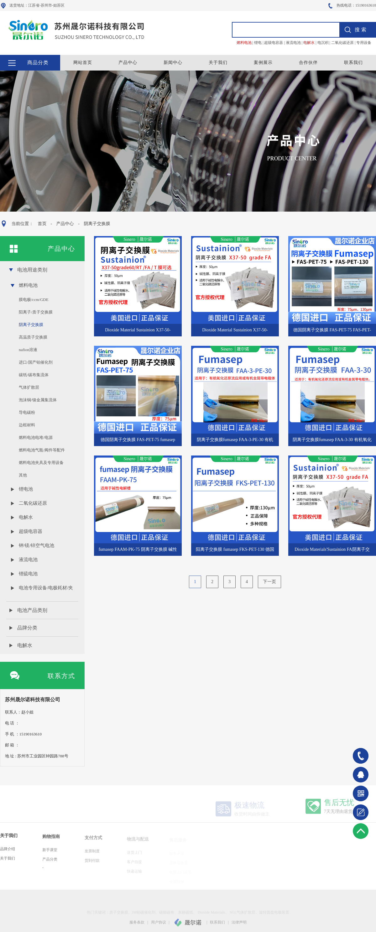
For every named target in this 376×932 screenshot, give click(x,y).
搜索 (361, 29)
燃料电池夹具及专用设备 (41, 462)
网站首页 (82, 62)
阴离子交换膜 (95, 223)
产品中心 (127, 62)
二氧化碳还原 (33, 503)
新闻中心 (173, 62)
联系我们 (353, 62)
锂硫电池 (28, 573)
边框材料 (27, 425)
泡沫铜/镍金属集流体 (38, 400)
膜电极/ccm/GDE (34, 299)
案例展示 (263, 62)
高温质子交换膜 (33, 337)
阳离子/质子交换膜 (36, 312)
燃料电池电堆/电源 (36, 437)
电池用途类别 (32, 269)
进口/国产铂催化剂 (36, 362)
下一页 (269, 584)
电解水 (26, 517)
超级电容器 (30, 531)
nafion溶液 (28, 349)
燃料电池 (28, 285)
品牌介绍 (7, 852)
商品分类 (38, 62)
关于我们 (218, 62)
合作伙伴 (308, 62)
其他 (23, 475)
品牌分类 (27, 627)
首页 (40, 223)
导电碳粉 (27, 412)
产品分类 (49, 863)
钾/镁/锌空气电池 (36, 545)
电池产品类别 (32, 610)
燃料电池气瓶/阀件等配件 (42, 450)
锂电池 (26, 489)
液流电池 (28, 559)
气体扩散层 (29, 387)
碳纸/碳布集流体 (34, 374)
